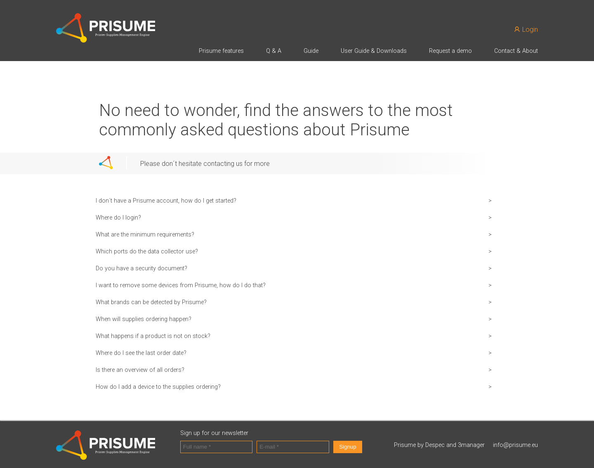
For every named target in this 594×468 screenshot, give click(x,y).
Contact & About (516, 50)
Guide (311, 50)
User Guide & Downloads (374, 50)
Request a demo (450, 50)
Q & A (273, 50)
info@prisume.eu (515, 445)
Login (526, 29)
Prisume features (221, 50)
